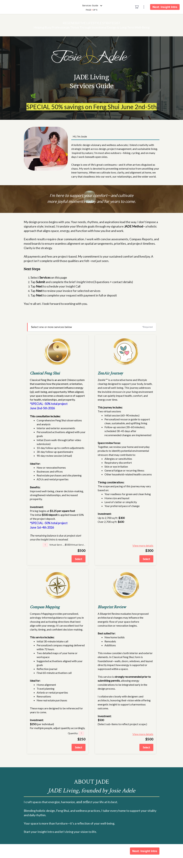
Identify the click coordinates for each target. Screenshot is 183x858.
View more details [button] (146, 545)
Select (78, 559)
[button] (45, 545)
